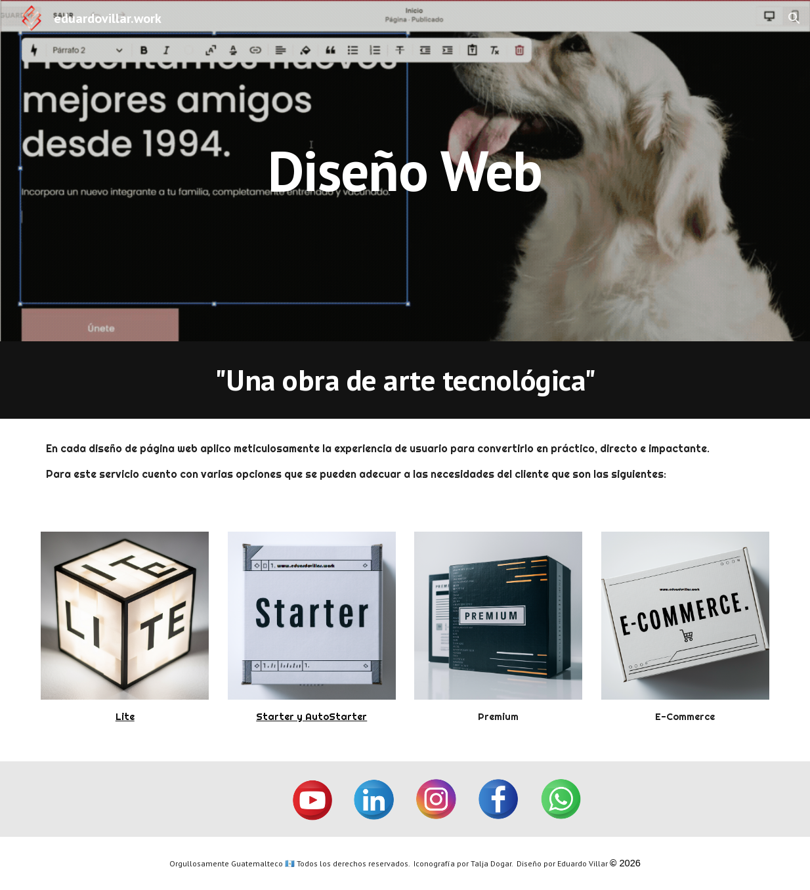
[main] (405, 170)
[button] (794, 18)
